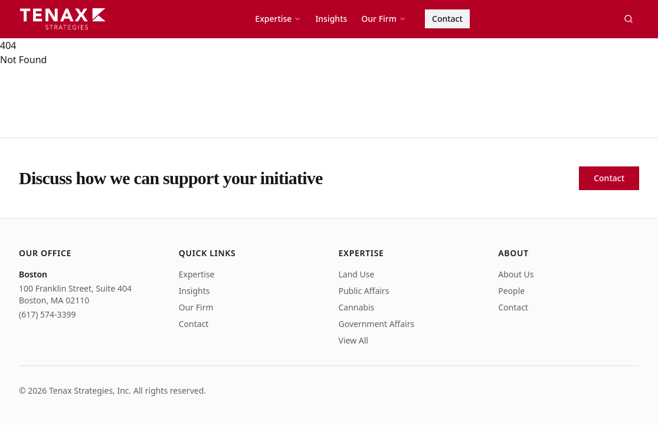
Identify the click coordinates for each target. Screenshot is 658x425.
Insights (331, 19)
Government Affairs (377, 323)
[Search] (628, 19)
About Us (515, 274)
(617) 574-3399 (47, 314)
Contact (447, 18)
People (511, 290)
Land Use (357, 274)
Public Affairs (364, 290)
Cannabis (357, 307)
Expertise (278, 19)
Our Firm (383, 19)
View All (353, 340)
